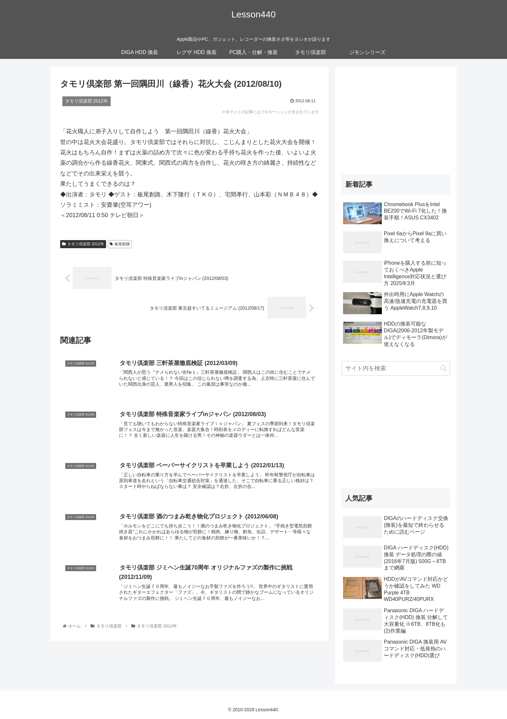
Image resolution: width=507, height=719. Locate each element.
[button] (443, 368)
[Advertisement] (395, 118)
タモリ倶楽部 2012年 (83, 244)
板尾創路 (120, 244)
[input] (395, 368)
